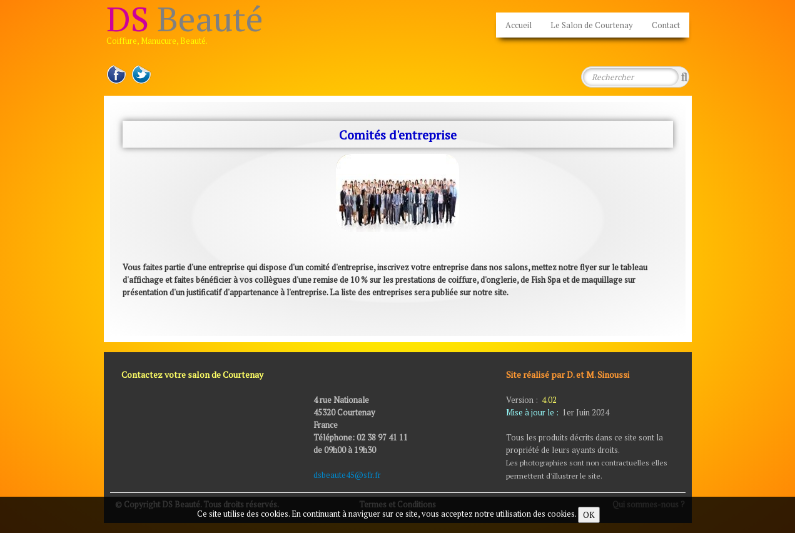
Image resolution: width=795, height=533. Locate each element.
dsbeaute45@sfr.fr (348, 474)
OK (589, 514)
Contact (666, 25)
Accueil (518, 25)
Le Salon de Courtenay (591, 25)
